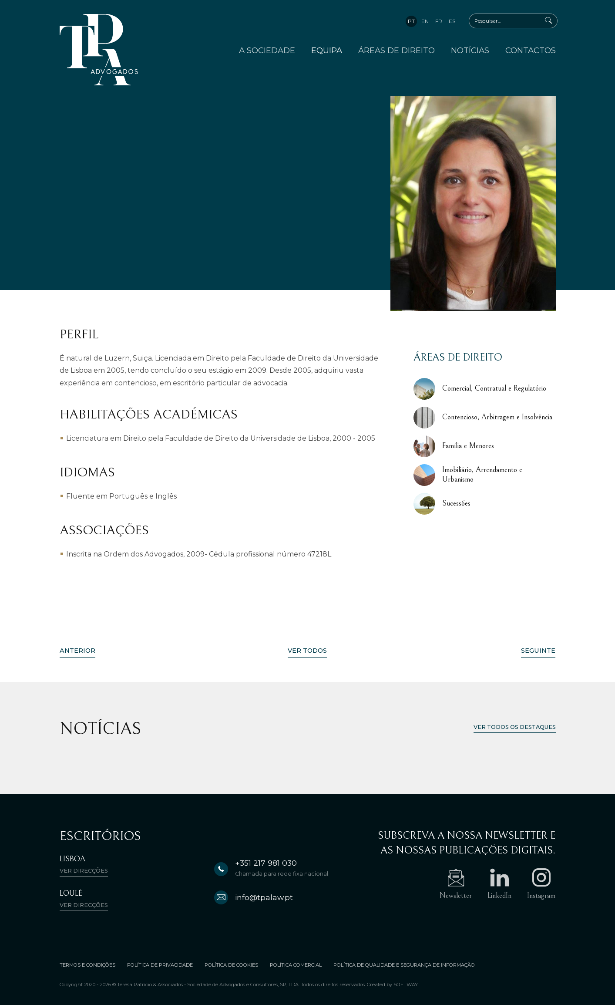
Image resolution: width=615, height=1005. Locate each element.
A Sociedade (267, 50)
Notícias (470, 50)
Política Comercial (296, 965)
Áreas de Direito (396, 50)
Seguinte (538, 650)
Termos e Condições (87, 965)
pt (411, 21)
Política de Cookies (231, 965)
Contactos (530, 50)
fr (438, 21)
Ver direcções (84, 870)
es (452, 21)
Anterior (77, 650)
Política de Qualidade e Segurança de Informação (404, 965)
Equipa (326, 50)
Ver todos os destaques (515, 727)
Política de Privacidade (160, 965)
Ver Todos (307, 650)
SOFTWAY (405, 984)
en (425, 21)
